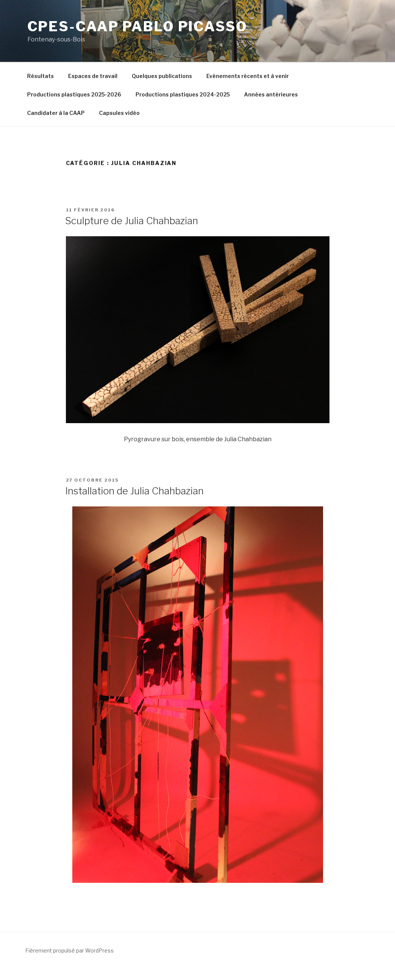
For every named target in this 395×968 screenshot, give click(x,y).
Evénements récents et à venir (247, 76)
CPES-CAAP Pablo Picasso (137, 26)
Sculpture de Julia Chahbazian (131, 220)
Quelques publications (162, 76)
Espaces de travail (92, 76)
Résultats (40, 76)
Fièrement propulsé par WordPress (69, 950)
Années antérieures (271, 94)
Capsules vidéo (119, 113)
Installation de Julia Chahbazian (134, 491)
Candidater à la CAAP (56, 113)
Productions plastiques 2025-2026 (74, 94)
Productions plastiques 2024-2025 (183, 94)
